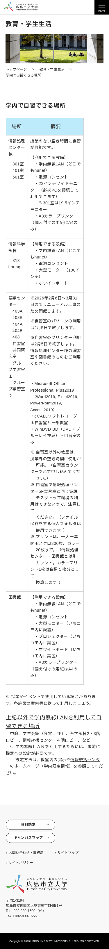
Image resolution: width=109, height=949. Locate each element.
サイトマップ (68, 853)
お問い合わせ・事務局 (26, 853)
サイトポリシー (21, 863)
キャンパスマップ (31, 837)
